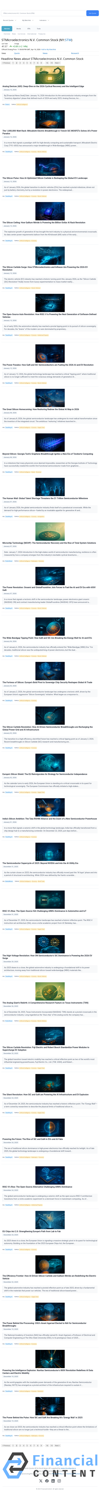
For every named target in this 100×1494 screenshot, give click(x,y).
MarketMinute (9, 881)
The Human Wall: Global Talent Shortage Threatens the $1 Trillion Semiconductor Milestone (45, 498)
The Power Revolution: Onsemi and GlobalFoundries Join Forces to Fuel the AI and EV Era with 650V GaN (49, 588)
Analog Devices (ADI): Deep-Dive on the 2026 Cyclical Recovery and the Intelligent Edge (43, 86)
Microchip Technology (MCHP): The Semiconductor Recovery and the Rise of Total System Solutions (49, 543)
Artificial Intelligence (22, 104)
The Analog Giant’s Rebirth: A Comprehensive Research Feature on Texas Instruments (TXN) (45, 1003)
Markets (7, 29)
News (14, 34)
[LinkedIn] (53, 1481)
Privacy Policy (57, 1473)
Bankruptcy (34, 561)
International (31, 34)
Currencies (21, 34)
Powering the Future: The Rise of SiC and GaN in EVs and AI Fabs (32, 1139)
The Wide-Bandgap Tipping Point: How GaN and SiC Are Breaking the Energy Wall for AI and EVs (47, 638)
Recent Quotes (8, 20)
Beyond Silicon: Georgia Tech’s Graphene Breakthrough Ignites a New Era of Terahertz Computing (47, 454)
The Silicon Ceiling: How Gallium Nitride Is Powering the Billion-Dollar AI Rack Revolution (43, 222)
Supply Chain (41, 427)
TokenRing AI (8, 151)
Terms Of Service (73, 1473)
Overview (7, 34)
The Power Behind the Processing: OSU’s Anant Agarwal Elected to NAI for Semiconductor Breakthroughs (44, 1324)
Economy (34, 151)
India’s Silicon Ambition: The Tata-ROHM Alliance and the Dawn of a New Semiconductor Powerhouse (49, 819)
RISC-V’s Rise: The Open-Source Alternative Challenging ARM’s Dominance (37, 1187)
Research (75, 53)
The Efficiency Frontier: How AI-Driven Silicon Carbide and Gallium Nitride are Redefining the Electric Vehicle (49, 1277)
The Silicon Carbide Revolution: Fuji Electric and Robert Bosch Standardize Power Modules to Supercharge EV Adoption (45, 1048)
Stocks (18, 29)
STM (68, 40)
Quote (17, 53)
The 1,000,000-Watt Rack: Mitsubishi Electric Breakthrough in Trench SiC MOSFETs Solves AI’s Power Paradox (49, 132)
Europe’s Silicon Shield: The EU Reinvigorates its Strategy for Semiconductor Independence (44, 774)
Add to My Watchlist (48, 49)
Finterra (7, 104)
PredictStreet (8, 561)
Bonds (33, 472)
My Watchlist (26, 20)
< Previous (6, 63)
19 (51, 63)
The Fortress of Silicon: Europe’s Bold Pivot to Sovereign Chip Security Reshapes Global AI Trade (47, 682)
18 (47, 63)
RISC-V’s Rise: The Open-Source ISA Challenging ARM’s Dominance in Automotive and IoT (44, 911)
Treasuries (41, 34)
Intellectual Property (43, 335)
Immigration (41, 516)
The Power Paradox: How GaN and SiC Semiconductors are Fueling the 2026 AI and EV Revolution (47, 365)
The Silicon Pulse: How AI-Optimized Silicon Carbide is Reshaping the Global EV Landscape (45, 178)
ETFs (28, 29)
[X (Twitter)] (40, 1481)
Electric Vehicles (42, 151)
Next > (57, 63)
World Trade (41, 881)
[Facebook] (47, 1481)
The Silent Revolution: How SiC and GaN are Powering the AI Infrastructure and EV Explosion (45, 1094)
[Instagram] (59, 1481)
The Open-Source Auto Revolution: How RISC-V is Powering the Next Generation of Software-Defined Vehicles (49, 315)
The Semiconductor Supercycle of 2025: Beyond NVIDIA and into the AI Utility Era (40, 863)
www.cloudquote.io (68, 1468)
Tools (38, 29)
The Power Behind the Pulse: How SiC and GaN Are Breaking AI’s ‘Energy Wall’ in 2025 (42, 1417)
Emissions (40, 1391)
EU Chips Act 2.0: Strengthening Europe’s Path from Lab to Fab (31, 1231)
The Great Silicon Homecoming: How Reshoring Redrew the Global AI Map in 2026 (40, 409)
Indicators (43, 20)
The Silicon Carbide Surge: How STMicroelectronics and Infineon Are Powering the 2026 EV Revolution (45, 268)
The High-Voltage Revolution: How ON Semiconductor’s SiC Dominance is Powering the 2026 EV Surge (47, 957)
